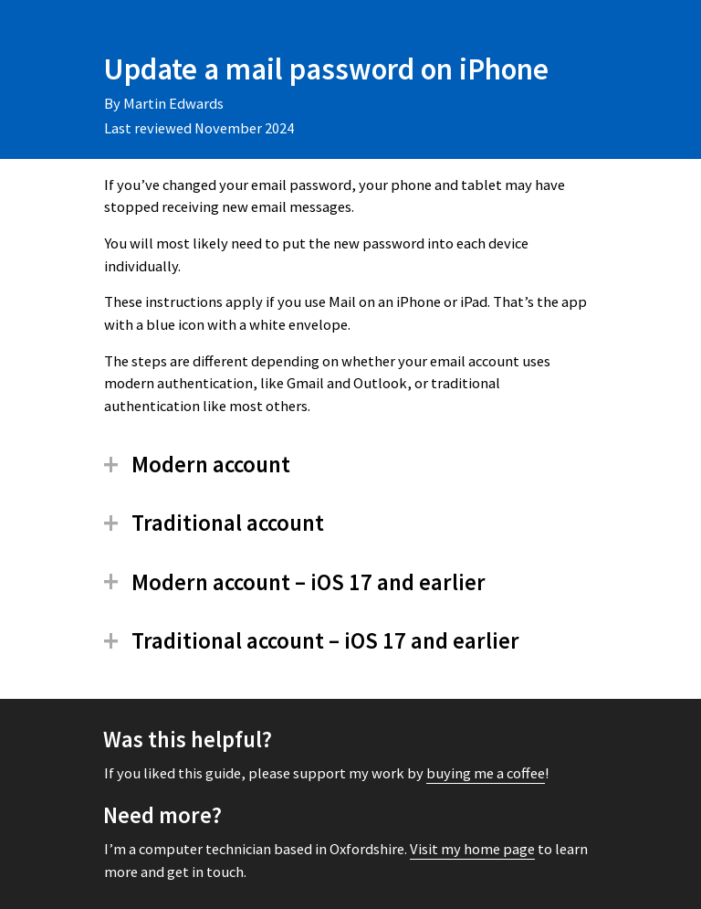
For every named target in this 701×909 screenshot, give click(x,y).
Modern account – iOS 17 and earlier (308, 582)
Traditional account (227, 523)
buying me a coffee (485, 773)
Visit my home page (472, 849)
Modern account (210, 464)
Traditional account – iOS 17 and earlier (325, 641)
